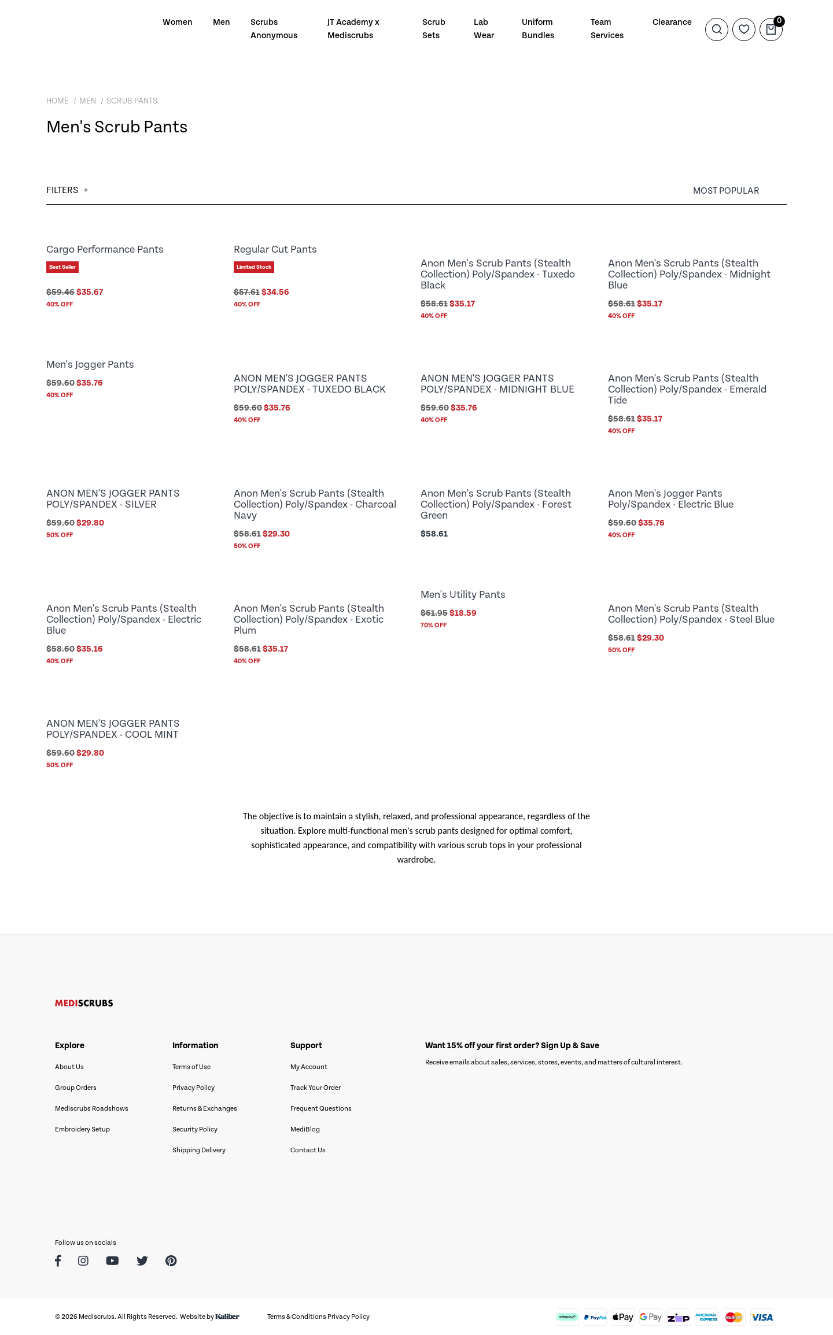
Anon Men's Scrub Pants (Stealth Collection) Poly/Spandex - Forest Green (496, 504)
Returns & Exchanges (204, 1108)
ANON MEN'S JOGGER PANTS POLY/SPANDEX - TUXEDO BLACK (310, 383)
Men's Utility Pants (463, 595)
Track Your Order (315, 1088)
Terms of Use (191, 1067)
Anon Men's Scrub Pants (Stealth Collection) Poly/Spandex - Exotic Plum (309, 619)
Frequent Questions (321, 1108)
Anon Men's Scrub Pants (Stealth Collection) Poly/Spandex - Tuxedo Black (498, 274)
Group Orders (76, 1088)
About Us (69, 1067)
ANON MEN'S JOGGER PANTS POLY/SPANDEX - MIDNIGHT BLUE (497, 383)
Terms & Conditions (296, 1317)
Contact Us (308, 1150)
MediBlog (305, 1129)
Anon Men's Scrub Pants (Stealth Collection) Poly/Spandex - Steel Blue (691, 614)
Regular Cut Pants (275, 249)
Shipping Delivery (199, 1150)
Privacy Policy (193, 1088)
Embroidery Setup (82, 1129)
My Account (308, 1067)
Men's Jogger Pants (90, 364)
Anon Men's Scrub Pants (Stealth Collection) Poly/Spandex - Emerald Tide (687, 389)
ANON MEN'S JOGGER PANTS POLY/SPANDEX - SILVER (113, 499)
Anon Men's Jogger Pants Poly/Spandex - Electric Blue (671, 499)
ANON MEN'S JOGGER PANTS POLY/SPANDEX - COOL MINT (113, 729)
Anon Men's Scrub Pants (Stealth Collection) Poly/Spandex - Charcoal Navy (315, 504)
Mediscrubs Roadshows (91, 1108)
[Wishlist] (744, 29)
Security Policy (195, 1129)
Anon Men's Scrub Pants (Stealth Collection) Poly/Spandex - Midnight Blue (689, 274)
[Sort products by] (740, 191)
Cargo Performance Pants (105, 249)
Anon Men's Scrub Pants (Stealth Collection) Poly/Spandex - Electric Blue (123, 619)
